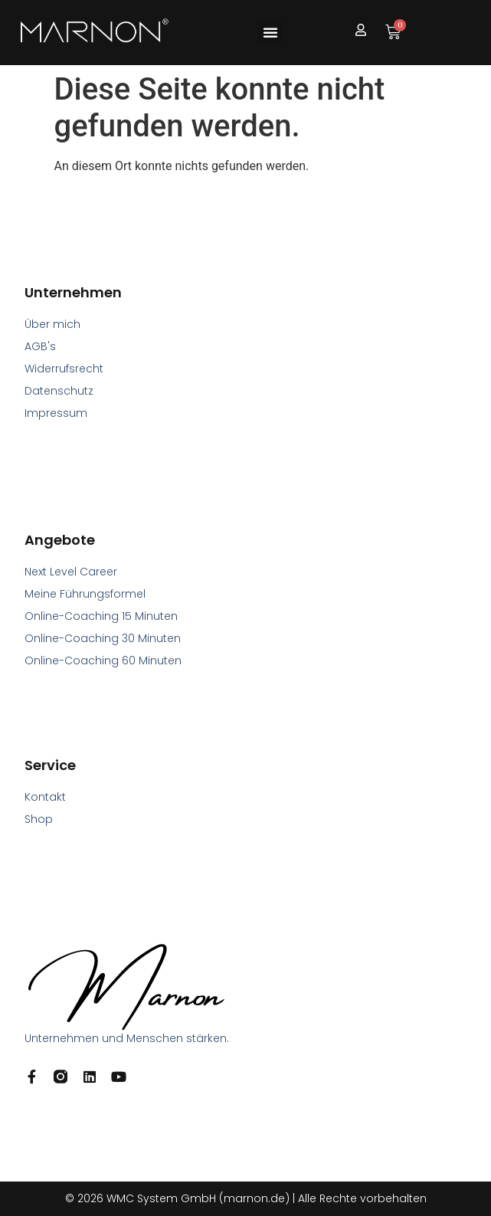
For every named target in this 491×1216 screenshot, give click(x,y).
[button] (270, 32)
